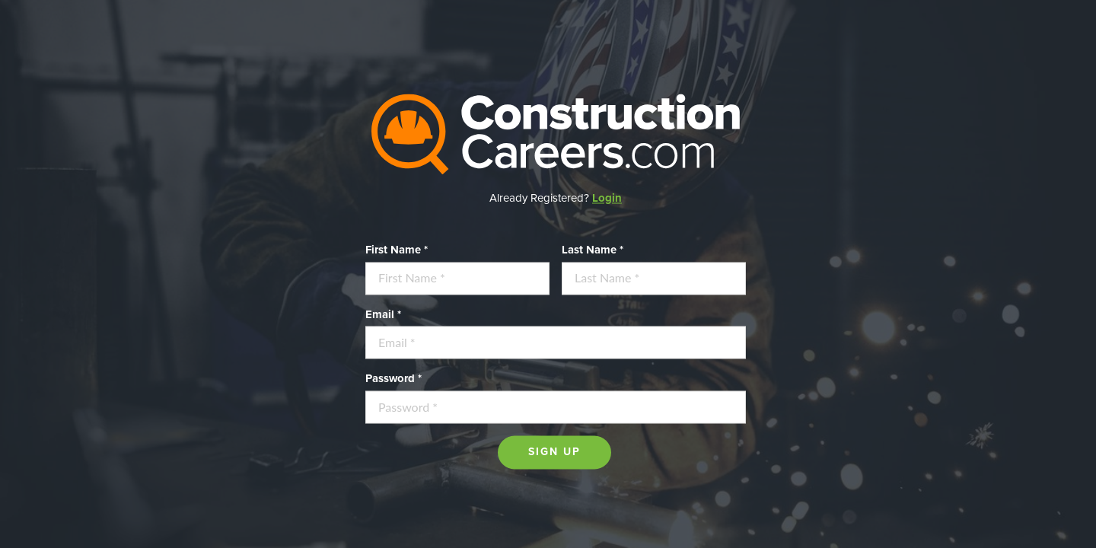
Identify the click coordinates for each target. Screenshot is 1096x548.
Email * (383, 314)
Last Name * (592, 249)
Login (607, 198)
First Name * (396, 249)
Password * (393, 379)
